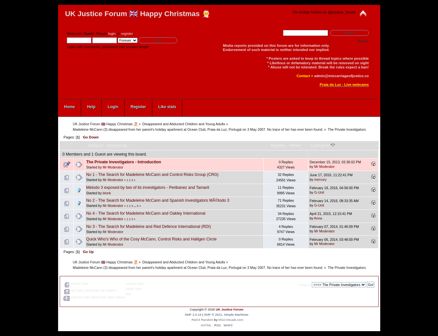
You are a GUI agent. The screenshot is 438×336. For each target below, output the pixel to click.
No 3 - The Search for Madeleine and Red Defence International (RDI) (148, 226)
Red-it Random (202, 319)
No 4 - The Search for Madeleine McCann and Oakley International (145, 213)
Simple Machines (236, 314)
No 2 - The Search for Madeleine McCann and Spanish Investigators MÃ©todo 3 (157, 200)
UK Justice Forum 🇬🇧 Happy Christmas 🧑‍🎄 (138, 14)
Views (295, 145)
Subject (95, 145)
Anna (318, 218)
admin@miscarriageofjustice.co (341, 76)
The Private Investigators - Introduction (123, 162)
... (135, 206)
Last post (323, 145)
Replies (278, 145)
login (112, 34)
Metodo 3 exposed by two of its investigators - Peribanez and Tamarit (147, 187)
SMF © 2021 (213, 314)
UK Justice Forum (229, 309)
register (127, 34)
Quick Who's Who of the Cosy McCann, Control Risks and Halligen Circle (151, 239)
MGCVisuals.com (231, 319)
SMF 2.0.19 (193, 314)
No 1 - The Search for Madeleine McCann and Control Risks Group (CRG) (152, 174)
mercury (320, 179)
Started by (117, 145)
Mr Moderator (113, 167)
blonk (107, 193)
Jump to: (305, 285)
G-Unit (319, 192)
